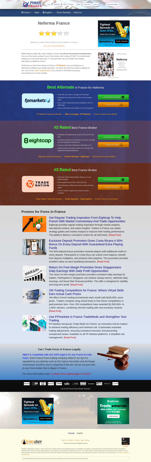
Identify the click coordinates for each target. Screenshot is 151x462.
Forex (49, 4)
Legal (82, 440)
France (26, 12)
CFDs (64, 4)
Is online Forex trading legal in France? (67, 373)
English (48, 12)
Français (71, 433)
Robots (71, 4)
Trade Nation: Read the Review (49, 201)
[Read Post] (115, 235)
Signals (78, 4)
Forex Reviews (64, 12)
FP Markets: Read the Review (49, 116)
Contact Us (71, 440)
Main (37, 12)
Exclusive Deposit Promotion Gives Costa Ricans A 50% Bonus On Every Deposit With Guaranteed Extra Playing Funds (86, 244)
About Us (64, 440)
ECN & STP (87, 4)
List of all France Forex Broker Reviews (75, 389)
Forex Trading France (42, 70)
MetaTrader (57, 4)
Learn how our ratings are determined (53, 46)
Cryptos (95, 4)
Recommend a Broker (112, 4)
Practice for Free (114, 104)
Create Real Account (114, 97)
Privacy (77, 440)
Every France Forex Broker (105, 116)
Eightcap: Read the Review (49, 159)
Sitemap (87, 440)
